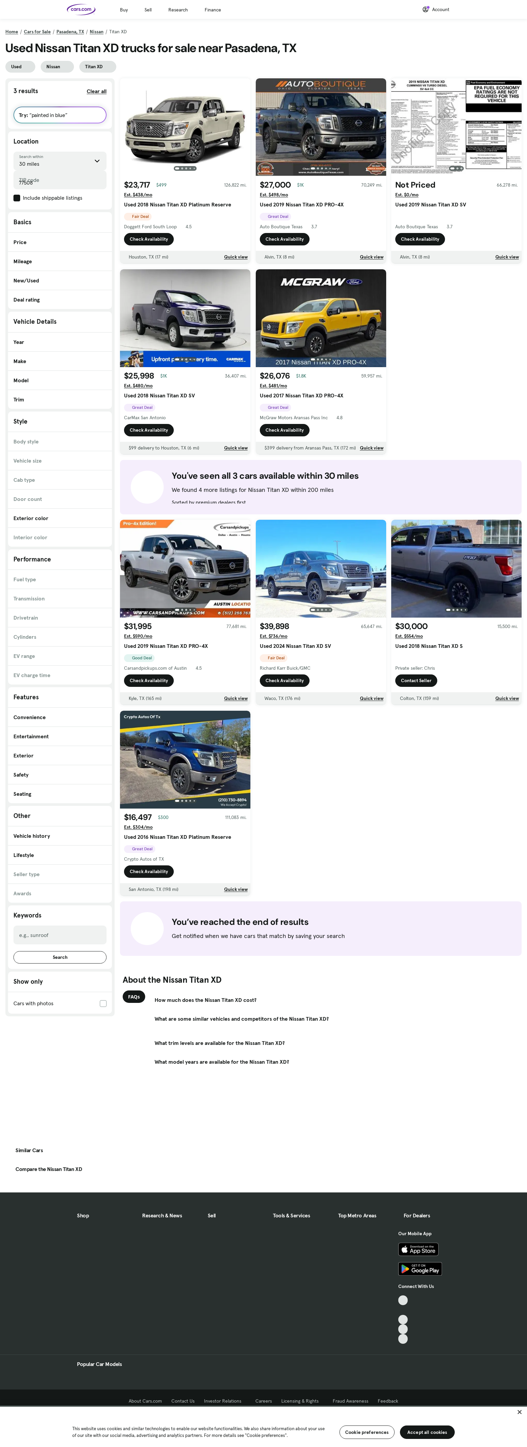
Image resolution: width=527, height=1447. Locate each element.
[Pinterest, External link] (403, 1339)
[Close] (519, 1412)
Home (11, 32)
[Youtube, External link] (403, 1320)
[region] (263, 1426)
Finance (213, 10)
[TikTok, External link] (403, 1300)
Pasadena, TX (70, 32)
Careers (263, 1401)
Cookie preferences (367, 1432)
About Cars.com (145, 1401)
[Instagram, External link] (403, 1329)
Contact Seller (416, 681)
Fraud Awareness (350, 1401)
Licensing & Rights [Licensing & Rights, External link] (302, 1401)
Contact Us (183, 1401)
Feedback (388, 1401)
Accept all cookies (427, 1432)
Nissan (97, 32)
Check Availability (149, 239)
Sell (148, 10)
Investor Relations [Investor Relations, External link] (225, 1401)
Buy (124, 10)
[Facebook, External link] (403, 1310)
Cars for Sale (37, 32)
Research (178, 10)
